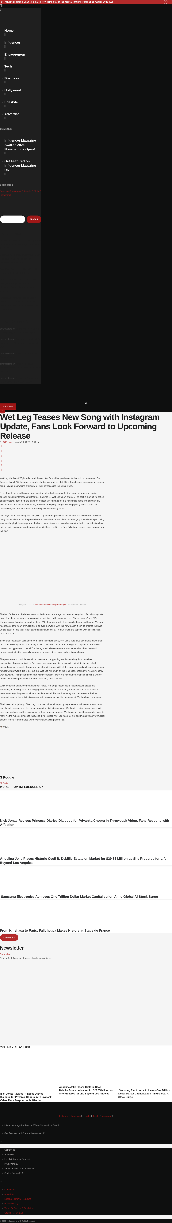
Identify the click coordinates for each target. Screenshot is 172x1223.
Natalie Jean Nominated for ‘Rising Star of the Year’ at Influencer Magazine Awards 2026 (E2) (64, 2)
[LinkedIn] (1, 461)
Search (3, 212)
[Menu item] (31, 1126)
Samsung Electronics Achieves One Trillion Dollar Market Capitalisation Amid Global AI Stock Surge (79, 897)
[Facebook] (1, 446)
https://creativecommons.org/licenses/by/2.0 (51, 605)
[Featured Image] (27, 1090)
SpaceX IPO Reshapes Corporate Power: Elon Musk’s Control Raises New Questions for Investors (20, 259)
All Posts (4, 783)
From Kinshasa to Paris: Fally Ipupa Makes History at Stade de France (55, 930)
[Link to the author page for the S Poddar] (7, 442)
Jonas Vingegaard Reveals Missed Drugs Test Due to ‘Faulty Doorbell (20, 368)
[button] (86, 6)
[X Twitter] (1, 451)
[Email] (1, 470)
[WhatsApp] (1, 456)
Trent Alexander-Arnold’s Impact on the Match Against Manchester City (20, 343)
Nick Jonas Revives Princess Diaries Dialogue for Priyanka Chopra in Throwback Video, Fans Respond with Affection (26, 1097)
